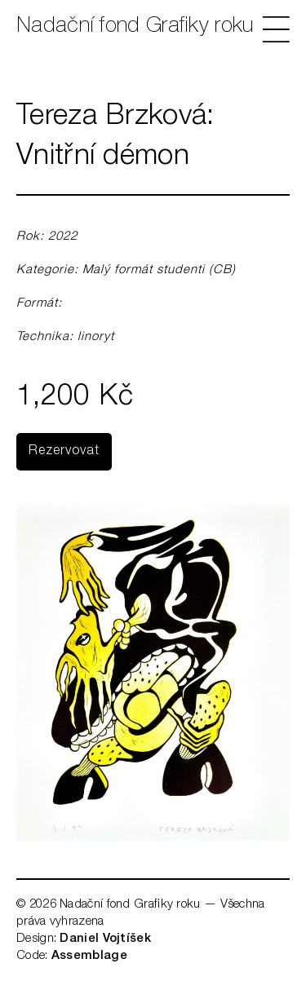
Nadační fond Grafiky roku (135, 27)
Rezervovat (64, 451)
